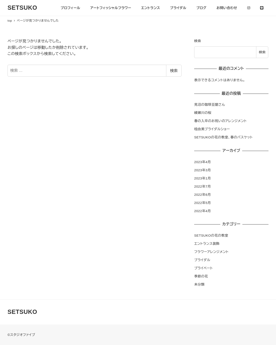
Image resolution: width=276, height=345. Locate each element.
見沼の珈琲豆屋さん (209, 104)
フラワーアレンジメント (211, 252)
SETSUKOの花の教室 (211, 235)
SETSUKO (22, 7)
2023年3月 (202, 170)
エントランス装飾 (207, 243)
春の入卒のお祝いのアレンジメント (220, 121)
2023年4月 (202, 162)
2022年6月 (202, 194)
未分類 (199, 284)
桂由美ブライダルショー (212, 129)
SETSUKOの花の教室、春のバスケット (223, 137)
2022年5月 (202, 203)
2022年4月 (202, 211)
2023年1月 (202, 178)
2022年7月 (202, 186)
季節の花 (201, 276)
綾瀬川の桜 (202, 113)
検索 (174, 71)
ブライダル (202, 260)
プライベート (203, 268)
